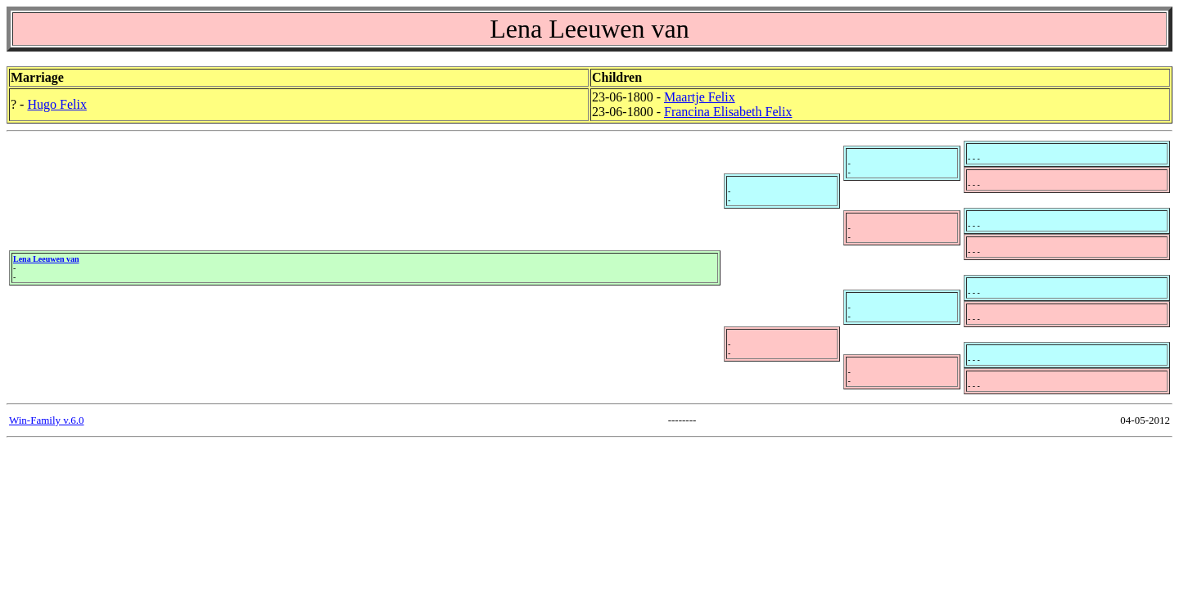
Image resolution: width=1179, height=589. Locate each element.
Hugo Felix (56, 104)
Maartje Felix (699, 97)
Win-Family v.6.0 (46, 420)
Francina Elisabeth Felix (728, 112)
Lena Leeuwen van (46, 258)
